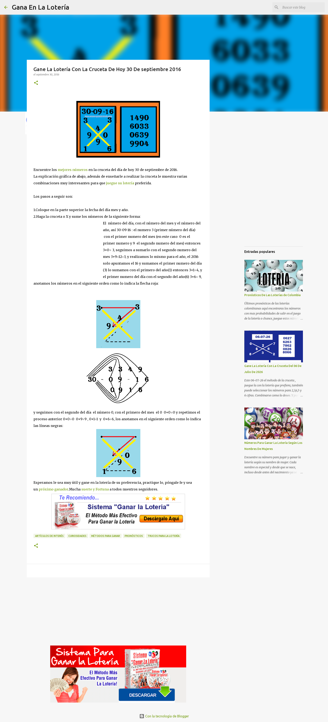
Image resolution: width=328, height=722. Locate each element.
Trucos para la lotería (163, 536)
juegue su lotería (120, 183)
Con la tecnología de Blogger (164, 716)
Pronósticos (134, 536)
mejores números (73, 170)
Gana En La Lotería (40, 7)
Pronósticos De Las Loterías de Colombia (272, 295)
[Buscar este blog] (303, 7)
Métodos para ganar (105, 536)
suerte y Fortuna (95, 489)
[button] (35, 83)
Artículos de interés (49, 536)
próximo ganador (53, 489)
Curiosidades (77, 536)
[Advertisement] (68, 253)
